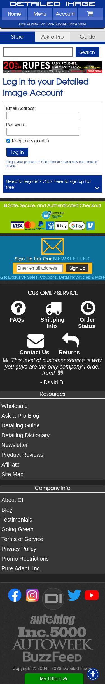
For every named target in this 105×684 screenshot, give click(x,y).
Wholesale (14, 406)
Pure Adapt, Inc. (21, 568)
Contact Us (34, 347)
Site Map (12, 474)
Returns (69, 347)
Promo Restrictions (25, 559)
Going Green (17, 529)
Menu (40, 13)
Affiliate (10, 464)
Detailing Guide (20, 425)
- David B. (52, 382)
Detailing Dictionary (25, 435)
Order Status (86, 318)
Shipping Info (53, 318)
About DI (12, 500)
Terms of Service (22, 539)
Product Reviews (22, 455)
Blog (7, 510)
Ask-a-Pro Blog (20, 416)
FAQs (17, 315)
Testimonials (16, 519)
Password (15, 124)
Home (14, 13)
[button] (93, 674)
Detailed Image (52, 4)
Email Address (20, 108)
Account (65, 13)
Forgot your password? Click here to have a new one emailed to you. (51, 164)
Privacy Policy (18, 549)
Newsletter (14, 445)
